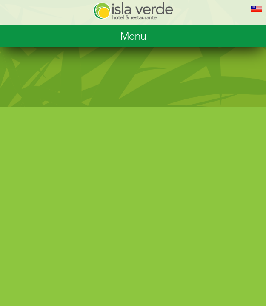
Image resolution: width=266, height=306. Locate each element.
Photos (133, 67)
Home (133, 118)
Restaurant (133, 50)
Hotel (133, 33)
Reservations (133, 84)
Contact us (133, 101)
